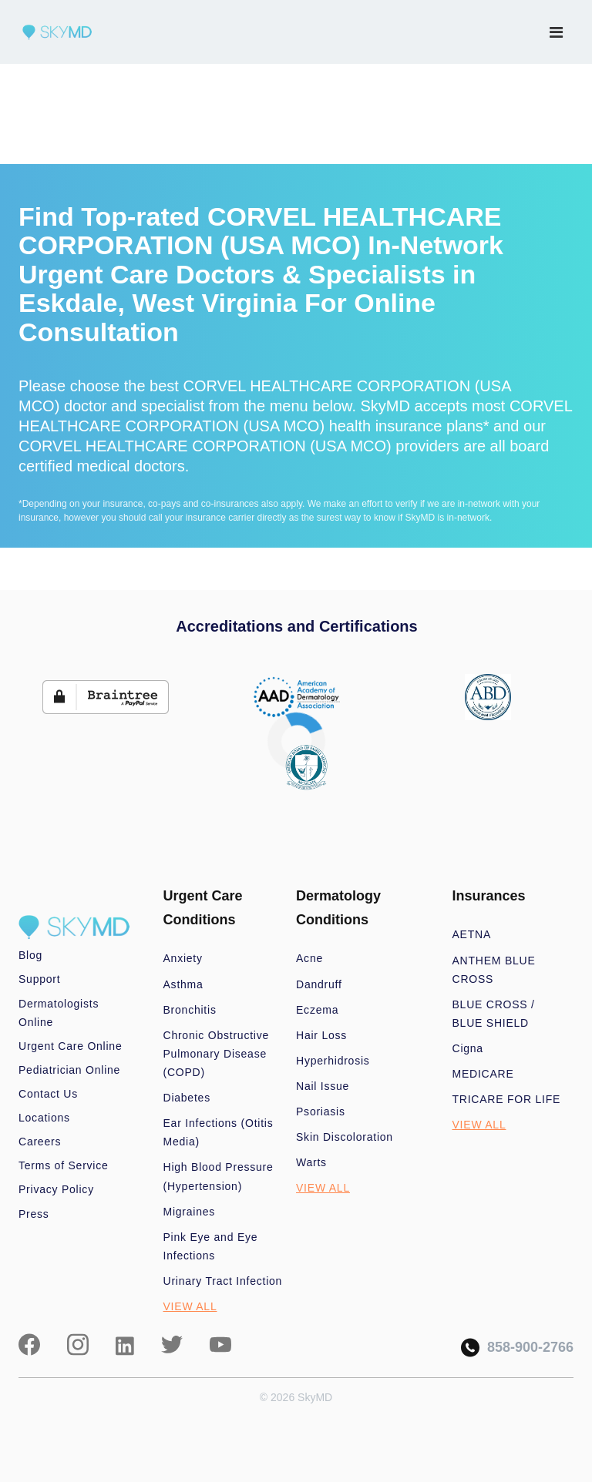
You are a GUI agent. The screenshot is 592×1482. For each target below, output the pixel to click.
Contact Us (48, 1094)
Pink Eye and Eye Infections (210, 1246)
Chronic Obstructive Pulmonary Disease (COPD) (216, 1053)
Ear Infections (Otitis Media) (218, 1132)
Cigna (467, 1048)
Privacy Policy (56, 1189)
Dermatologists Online (58, 1013)
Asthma (183, 984)
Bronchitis (190, 1010)
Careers (39, 1141)
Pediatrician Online (69, 1070)
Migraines (189, 1211)
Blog (30, 955)
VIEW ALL (190, 1306)
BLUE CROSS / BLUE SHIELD (493, 1013)
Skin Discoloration (344, 1137)
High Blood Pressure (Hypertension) (218, 1176)
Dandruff (319, 984)
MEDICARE (483, 1074)
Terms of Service (63, 1165)
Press (33, 1214)
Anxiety (183, 958)
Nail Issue (322, 1086)
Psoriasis (320, 1111)
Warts (311, 1162)
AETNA (472, 934)
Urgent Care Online (70, 1046)
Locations (44, 1118)
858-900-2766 (517, 1347)
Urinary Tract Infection (223, 1281)
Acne (309, 958)
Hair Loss (321, 1035)
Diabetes (186, 1097)
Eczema (317, 1010)
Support (39, 979)
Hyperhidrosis (333, 1060)
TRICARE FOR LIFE (506, 1099)
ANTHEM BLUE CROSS (494, 969)
